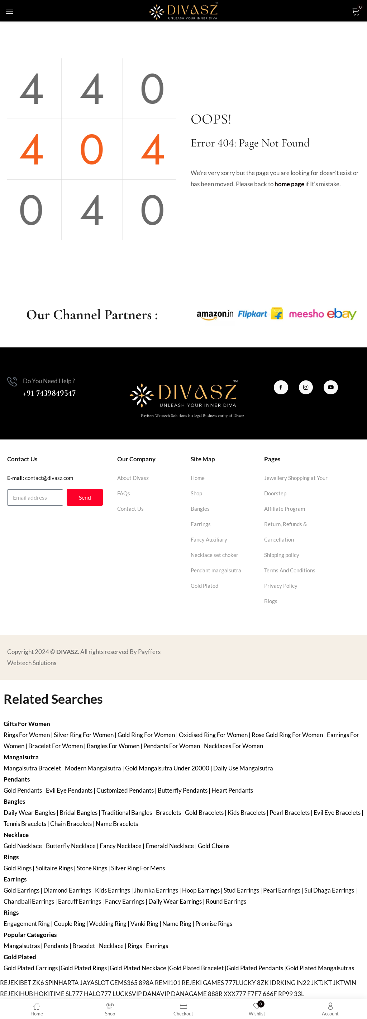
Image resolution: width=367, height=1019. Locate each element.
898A (146, 982)
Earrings (201, 524)
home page (289, 184)
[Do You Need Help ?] (12, 382)
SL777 (74, 994)
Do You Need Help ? (49, 381)
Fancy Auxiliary (209, 539)
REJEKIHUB (16, 994)
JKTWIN (344, 982)
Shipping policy (281, 555)
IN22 (303, 982)
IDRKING (282, 982)
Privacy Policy (280, 585)
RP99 (285, 994)
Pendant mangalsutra (216, 570)
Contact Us (130, 508)
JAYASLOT (94, 982)
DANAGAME (189, 994)
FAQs (123, 493)
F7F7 (254, 994)
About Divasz (133, 478)
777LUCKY (240, 982)
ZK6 (38, 982)
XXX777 (235, 994)
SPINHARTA (62, 982)
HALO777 (97, 994)
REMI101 (168, 982)
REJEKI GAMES (203, 982)
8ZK (263, 982)
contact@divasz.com (49, 478)
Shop (196, 493)
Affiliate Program (284, 508)
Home (198, 478)
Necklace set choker (214, 555)
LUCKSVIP (127, 994)
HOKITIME (49, 994)
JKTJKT (321, 982)
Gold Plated (204, 585)
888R (215, 994)
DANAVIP (156, 994)
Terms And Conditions (289, 570)
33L (299, 994)
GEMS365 (124, 982)
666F (270, 994)
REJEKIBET (15, 982)
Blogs (270, 601)
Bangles (200, 508)
